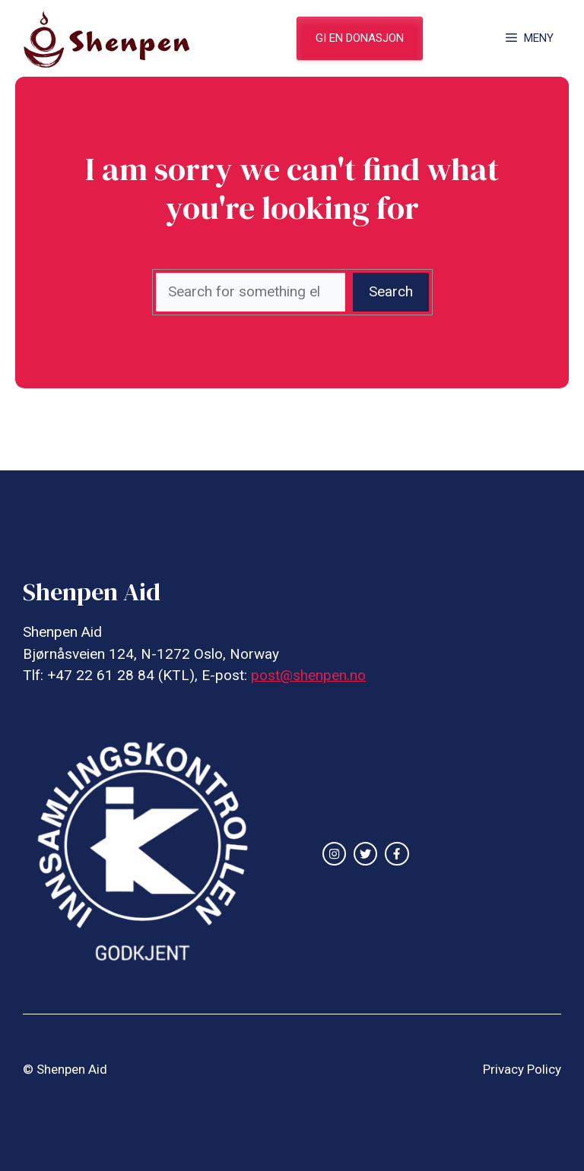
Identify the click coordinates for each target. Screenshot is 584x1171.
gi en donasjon (360, 38)
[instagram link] (334, 854)
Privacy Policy (522, 1069)
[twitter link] (365, 854)
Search (391, 291)
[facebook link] (396, 854)
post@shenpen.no (308, 675)
